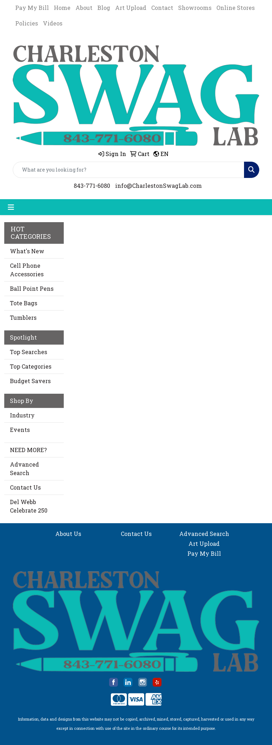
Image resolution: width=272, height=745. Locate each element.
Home (62, 7)
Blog (103, 7)
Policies (26, 23)
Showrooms (194, 7)
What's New (27, 251)
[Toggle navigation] (11, 207)
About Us (68, 533)
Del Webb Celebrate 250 (28, 506)
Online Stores (235, 7)
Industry (22, 415)
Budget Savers (30, 381)
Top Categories (30, 366)
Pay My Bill (32, 7)
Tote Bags (23, 303)
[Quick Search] (128, 170)
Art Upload (130, 7)
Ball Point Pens (31, 288)
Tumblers (23, 317)
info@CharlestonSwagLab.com (158, 185)
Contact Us (25, 487)
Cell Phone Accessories (27, 270)
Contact (162, 7)
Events (20, 429)
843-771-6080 (92, 185)
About (83, 7)
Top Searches (28, 352)
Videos (52, 23)
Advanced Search (24, 469)
